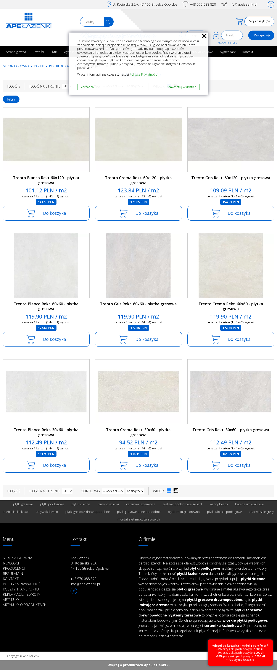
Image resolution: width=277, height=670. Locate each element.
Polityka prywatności (23, 584)
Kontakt (247, 52)
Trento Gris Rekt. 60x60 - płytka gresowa (138, 303)
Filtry (11, 99)
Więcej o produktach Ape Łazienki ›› (139, 665)
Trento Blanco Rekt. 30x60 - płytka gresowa (46, 432)
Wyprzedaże (227, 52)
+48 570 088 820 (203, 4)
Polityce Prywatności (144, 74)
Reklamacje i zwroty (21, 594)
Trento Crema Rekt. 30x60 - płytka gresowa (138, 432)
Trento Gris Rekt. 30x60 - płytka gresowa (230, 429)
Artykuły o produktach (25, 604)
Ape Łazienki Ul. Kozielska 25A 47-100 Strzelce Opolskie (90, 563)
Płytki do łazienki (64, 66)
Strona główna (16, 52)
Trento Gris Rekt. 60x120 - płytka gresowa (230, 177)
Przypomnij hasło (227, 42)
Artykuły (11, 599)
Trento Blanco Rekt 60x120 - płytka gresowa (46, 180)
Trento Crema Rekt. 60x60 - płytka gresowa (230, 306)
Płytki (53, 52)
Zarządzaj (88, 87)
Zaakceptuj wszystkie (181, 87)
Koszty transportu (21, 589)
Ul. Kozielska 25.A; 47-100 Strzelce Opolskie (145, 4)
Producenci (14, 568)
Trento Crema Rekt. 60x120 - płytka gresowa (138, 180)
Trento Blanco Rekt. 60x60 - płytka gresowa (46, 306)
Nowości (38, 52)
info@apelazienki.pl (243, 4)
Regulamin (13, 573)
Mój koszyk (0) (259, 21)
